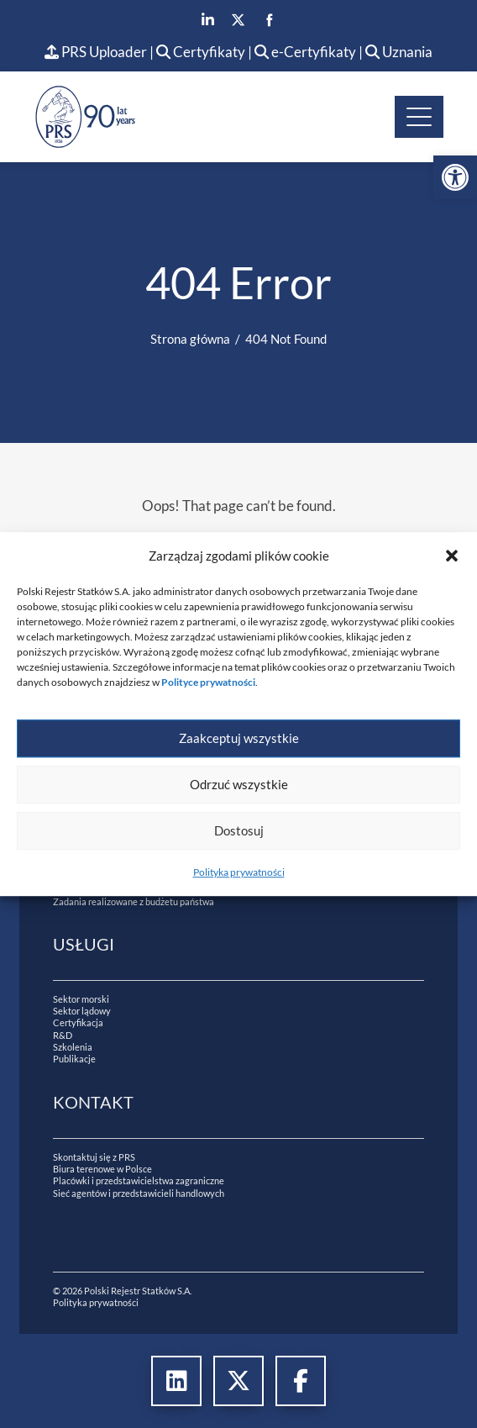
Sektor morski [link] (81, 998)
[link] (455, 177)
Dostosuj (239, 830)
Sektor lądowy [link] (82, 1010)
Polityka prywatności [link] (239, 872)
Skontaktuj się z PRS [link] (94, 1156)
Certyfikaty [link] (202, 52)
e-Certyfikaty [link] (305, 52)
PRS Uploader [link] (96, 52)
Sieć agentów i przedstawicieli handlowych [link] (138, 1193)
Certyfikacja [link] (78, 1022)
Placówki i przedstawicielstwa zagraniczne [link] (138, 1180)
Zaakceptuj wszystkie (239, 738)
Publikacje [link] (74, 1058)
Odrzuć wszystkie (239, 784)
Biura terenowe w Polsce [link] (102, 1168)
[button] (451, 555)
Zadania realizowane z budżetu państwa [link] (133, 901)
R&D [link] (62, 1035)
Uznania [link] (398, 52)
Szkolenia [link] (72, 1046)
